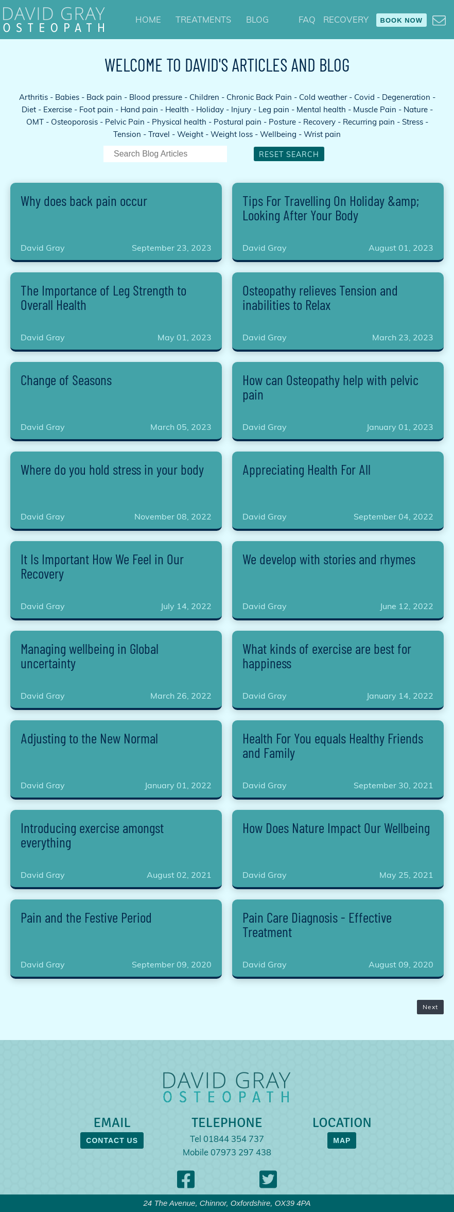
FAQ (307, 19)
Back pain (104, 97)
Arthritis (33, 97)
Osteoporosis (74, 122)
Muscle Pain (374, 109)
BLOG (257, 19)
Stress (412, 122)
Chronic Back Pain (259, 97)
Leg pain (273, 109)
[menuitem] (148, 19)
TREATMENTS (203, 19)
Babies (67, 97)
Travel (159, 134)
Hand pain (139, 109)
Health (177, 109)
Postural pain (237, 122)
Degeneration (406, 97)
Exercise (57, 109)
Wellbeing (278, 134)
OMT (35, 122)
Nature (416, 109)
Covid (364, 97)
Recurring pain (369, 122)
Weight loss (232, 134)
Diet (29, 109)
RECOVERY (346, 19)
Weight (190, 134)
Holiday (210, 109)
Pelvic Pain (125, 122)
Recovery (319, 122)
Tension (127, 134)
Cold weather (323, 97)
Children (204, 97)
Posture (282, 122)
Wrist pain (322, 134)
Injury (241, 109)
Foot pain (96, 109)
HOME (148, 19)
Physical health (179, 122)
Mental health (321, 109)
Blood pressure (155, 97)
